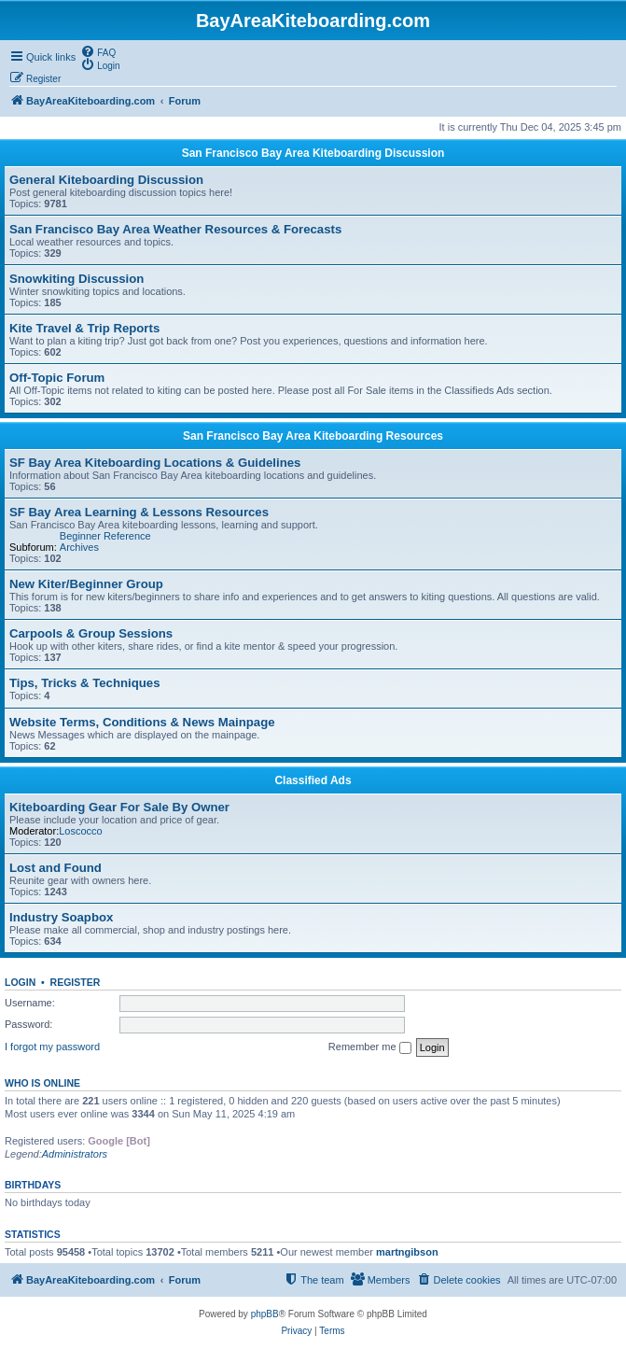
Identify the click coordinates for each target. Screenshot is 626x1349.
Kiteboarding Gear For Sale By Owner (119, 807)
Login (20, 982)
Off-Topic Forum (56, 378)
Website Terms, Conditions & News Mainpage (142, 722)
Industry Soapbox (61, 917)
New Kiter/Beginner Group (86, 584)
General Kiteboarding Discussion (106, 180)
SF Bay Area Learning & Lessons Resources (139, 512)
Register (75, 982)
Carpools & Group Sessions (91, 633)
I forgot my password (52, 1046)
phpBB (265, 1314)
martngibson (407, 1252)
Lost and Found (55, 868)
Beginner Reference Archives (105, 541)
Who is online (42, 1083)
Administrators (74, 1153)
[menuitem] (98, 51)
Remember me (369, 1047)
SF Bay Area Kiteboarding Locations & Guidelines (154, 463)
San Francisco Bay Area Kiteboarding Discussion (313, 153)
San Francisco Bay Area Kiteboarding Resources (313, 436)
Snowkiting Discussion (76, 279)
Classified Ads (312, 780)
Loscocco (80, 830)
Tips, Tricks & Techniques (84, 683)
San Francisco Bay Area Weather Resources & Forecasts (175, 229)
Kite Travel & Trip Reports (84, 328)
